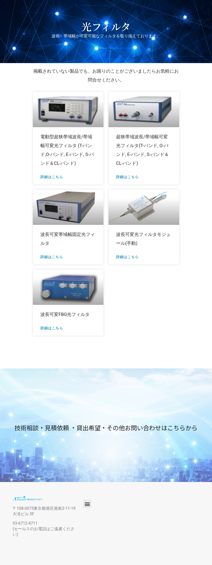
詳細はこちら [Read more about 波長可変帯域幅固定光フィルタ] (51, 257)
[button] (87, 504)
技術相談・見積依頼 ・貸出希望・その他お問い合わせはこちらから (105, 427)
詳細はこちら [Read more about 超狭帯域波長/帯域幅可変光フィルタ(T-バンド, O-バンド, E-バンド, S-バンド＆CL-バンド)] (127, 177)
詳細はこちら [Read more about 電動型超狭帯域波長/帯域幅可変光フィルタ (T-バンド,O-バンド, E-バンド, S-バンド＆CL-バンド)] (51, 177)
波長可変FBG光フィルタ (65, 314)
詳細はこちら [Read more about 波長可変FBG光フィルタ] (51, 328)
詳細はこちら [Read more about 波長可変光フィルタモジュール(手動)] (127, 257)
